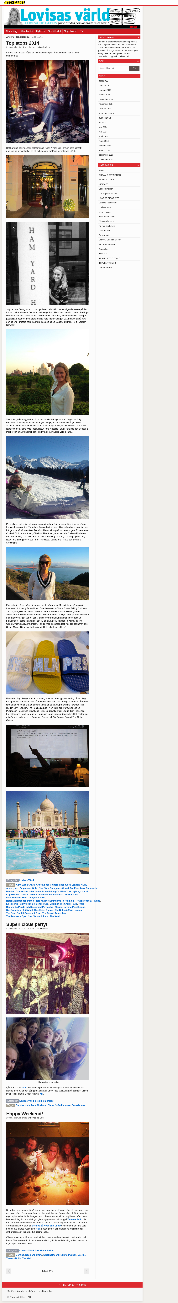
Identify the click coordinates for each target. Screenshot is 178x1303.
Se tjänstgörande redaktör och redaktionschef (29, 1291)
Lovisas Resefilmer (108, 202)
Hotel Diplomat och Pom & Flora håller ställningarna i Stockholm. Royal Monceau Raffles (53, 901)
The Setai (55, 916)
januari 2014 (104, 150)
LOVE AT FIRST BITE (109, 198)
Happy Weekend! (24, 1113)
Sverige (82, 1255)
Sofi (24, 1087)
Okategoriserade (106, 221)
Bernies (10, 891)
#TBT (101, 170)
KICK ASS (103, 184)
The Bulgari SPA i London (68, 910)
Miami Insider (105, 212)
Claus (23, 894)
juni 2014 (103, 127)
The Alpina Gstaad (43, 910)
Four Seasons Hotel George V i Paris (25, 897)
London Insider (106, 189)
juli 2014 (103, 122)
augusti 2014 (105, 118)
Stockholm (49, 1255)
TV (82, 31)
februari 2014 (105, 145)
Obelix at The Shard (60, 904)
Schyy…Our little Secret (110, 240)
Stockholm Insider (44, 1101)
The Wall (26, 1258)
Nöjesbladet (70, 31)
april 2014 (103, 136)
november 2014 (106, 104)
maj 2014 (103, 132)
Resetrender (104, 235)
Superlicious (78, 1105)
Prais (81, 904)
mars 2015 (104, 85)
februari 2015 (105, 90)
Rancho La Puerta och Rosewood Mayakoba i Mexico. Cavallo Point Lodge (45, 907)
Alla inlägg (11, 31)
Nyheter (40, 31)
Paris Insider (104, 230)
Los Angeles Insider (108, 193)
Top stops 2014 (22, 43)
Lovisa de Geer (43, 47)
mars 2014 (104, 141)
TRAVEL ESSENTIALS (109, 258)
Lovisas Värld (26, 880)
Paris (74, 904)
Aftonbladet (26, 31)
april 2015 (103, 81)
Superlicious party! (26, 924)
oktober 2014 (105, 108)
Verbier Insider (105, 267)
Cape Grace (12, 894)
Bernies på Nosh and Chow (46, 1226)
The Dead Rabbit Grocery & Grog (23, 913)
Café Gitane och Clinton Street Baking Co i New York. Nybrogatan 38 (52, 891)
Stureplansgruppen (66, 1255)
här (41, 1094)
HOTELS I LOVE (107, 179)
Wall (37, 1229)
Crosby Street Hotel (37, 894)
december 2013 (106, 155)
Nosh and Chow (45, 1105)
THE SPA (103, 253)
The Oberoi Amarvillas (54, 913)
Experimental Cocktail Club (63, 894)
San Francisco (13, 910)
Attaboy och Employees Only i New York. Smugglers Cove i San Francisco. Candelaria (51, 888)
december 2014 (106, 99)
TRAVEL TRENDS (107, 263)
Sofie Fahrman (63, 1105)
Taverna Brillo (74, 1219)
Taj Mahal (28, 910)
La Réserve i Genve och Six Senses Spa (27, 904)
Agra (18, 885)
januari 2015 (104, 94)
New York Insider (107, 216)
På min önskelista (107, 226)
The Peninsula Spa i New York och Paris (27, 916)
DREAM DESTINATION (110, 175)
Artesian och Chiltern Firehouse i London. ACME (61, 885)
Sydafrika (103, 249)
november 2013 (106, 159)
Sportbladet (54, 31)
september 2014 (106, 113)
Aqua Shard (28, 885)
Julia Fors (30, 1105)
